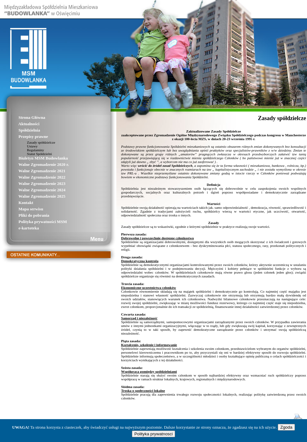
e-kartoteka (20, 228)
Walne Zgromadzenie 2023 (33, 183)
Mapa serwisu (22, 209)
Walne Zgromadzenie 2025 (33, 196)
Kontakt (17, 202)
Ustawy (25, 146)
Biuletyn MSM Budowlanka (34, 158)
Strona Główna (23, 117)
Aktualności (20, 123)
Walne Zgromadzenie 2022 (33, 177)
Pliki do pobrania (25, 215)
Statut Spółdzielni (32, 154)
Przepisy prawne (24, 136)
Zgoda (286, 427)
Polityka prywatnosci (153, 434)
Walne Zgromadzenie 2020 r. (35, 164)
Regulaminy (28, 150)
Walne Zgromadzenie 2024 (33, 189)
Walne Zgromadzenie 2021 (33, 170)
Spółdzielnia (20, 130)
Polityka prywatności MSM (34, 221)
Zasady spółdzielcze (33, 142)
